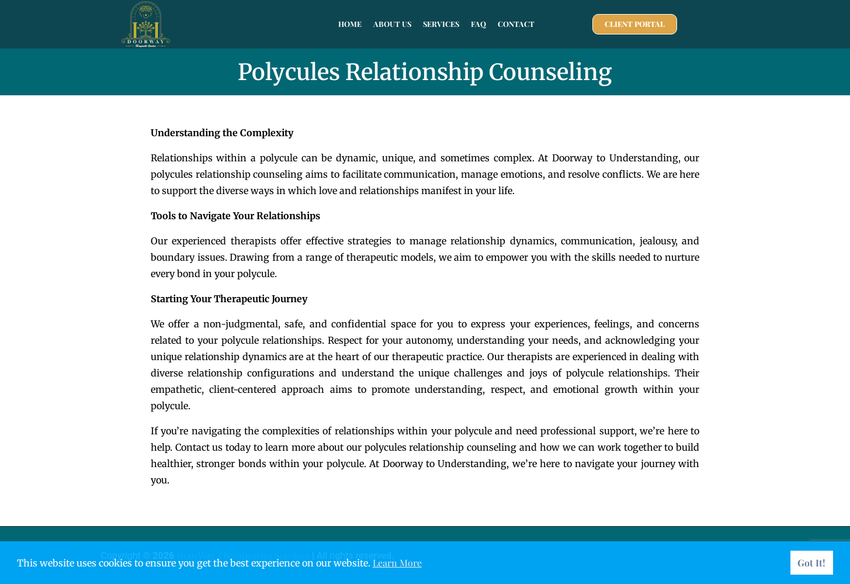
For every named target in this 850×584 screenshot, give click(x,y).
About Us (392, 24)
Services (441, 24)
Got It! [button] (811, 563)
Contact (516, 24)
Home (350, 24)
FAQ (478, 24)
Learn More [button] (397, 563)
